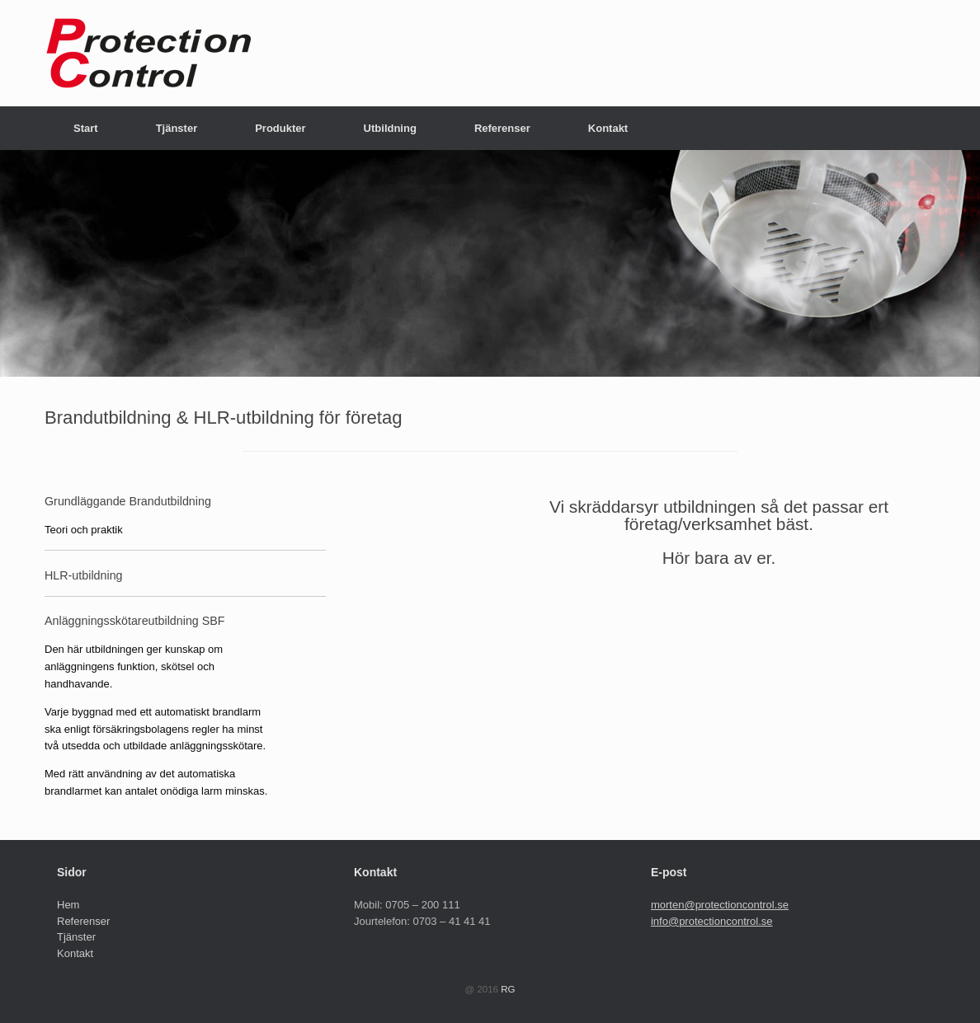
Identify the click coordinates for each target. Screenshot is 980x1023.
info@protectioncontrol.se (712, 921)
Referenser (502, 128)
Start (85, 128)
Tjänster (177, 128)
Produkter (280, 128)
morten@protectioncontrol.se (720, 905)
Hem (68, 905)
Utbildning (390, 128)
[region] (490, 263)
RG (508, 989)
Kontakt (608, 128)
